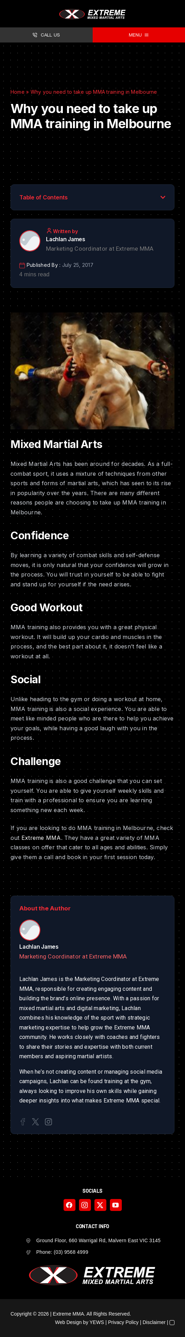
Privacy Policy (123, 1322)
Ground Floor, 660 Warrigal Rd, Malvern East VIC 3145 (98, 1240)
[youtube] (116, 1205)
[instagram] (85, 1205)
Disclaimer (154, 1322)
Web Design (68, 1322)
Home (18, 92)
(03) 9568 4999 (71, 1252)
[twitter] (100, 1205)
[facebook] (69, 1205)
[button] (163, 197)
